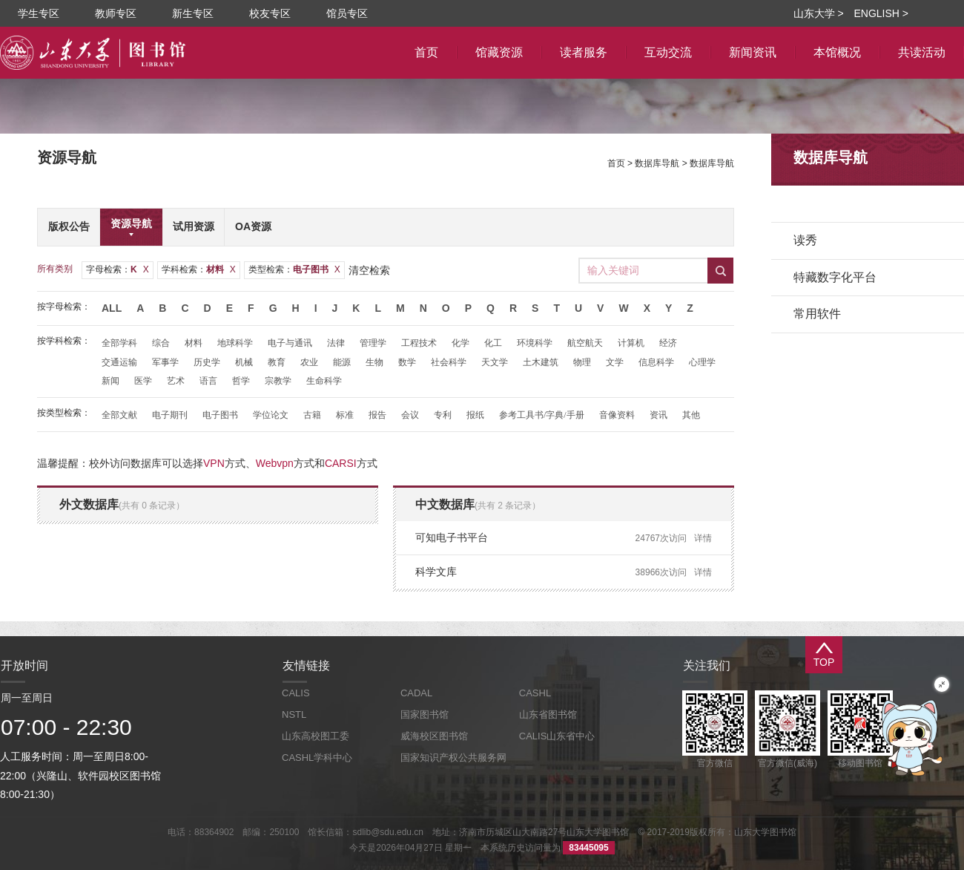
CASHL (535, 693)
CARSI (341, 463)
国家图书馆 (424, 714)
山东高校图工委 (315, 736)
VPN (214, 463)
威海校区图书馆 (434, 736)
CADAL (416, 693)
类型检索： (294, 269)
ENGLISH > (881, 13)
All (112, 308)
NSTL (294, 714)
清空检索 (369, 270)
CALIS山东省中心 (557, 736)
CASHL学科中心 (317, 757)
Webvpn (275, 463)
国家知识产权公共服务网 (453, 757)
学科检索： (199, 269)
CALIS (296, 693)
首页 (616, 163)
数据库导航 (657, 163)
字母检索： (117, 269)
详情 (703, 538)
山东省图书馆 (548, 714)
